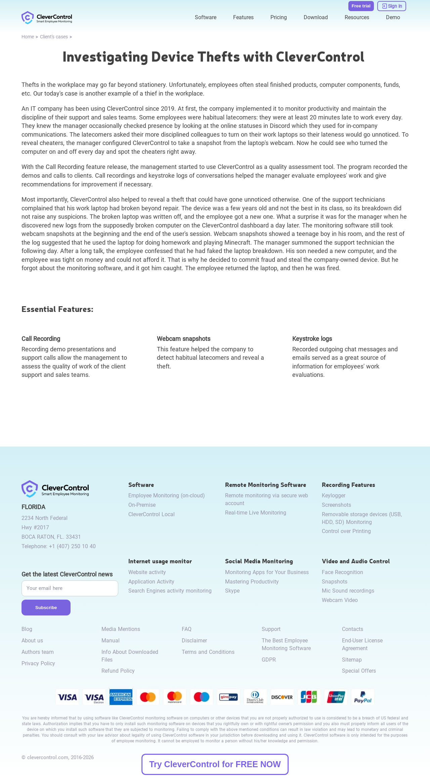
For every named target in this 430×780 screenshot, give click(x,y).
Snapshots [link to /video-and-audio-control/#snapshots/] (334, 581)
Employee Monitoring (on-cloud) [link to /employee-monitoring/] (166, 495)
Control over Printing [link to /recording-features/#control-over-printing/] (346, 531)
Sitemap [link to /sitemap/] (352, 660)
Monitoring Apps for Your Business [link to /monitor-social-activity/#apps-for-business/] (267, 572)
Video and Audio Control (356, 561)
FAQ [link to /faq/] (186, 629)
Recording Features (348, 484)
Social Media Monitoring (259, 561)
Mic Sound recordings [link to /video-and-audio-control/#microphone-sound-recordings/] (348, 591)
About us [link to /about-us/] (32, 640)
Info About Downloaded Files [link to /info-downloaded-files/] (129, 656)
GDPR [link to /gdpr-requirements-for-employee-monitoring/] (269, 660)
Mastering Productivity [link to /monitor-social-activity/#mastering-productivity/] (252, 581)
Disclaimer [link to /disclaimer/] (194, 640)
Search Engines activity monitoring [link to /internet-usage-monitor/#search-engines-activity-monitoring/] (170, 591)
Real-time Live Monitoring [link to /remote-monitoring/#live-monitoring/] (255, 512)
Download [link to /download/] (316, 17)
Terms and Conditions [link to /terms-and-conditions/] (208, 652)
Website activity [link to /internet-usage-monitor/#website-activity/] (147, 572)
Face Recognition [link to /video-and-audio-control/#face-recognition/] (342, 572)
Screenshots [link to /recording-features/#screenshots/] (336, 505)
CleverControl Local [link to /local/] (151, 514)
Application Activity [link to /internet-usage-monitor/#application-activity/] (151, 581)
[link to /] (47, 17)
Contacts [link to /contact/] (352, 629)
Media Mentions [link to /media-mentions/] (120, 629)
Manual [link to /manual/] (110, 640)
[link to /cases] (54, 37)
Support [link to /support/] (271, 629)
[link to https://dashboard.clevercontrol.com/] (391, 6)
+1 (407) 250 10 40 (72, 546)
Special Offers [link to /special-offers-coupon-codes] (359, 671)
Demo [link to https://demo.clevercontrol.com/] (393, 17)
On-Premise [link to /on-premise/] (142, 505)
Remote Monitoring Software (265, 484)
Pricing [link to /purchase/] (278, 17)
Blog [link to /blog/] (27, 629)
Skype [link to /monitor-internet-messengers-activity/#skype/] (232, 591)
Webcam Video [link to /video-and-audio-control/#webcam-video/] (340, 600)
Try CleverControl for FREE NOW (215, 764)
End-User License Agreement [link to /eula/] (362, 644)
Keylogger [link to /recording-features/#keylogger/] (333, 495)
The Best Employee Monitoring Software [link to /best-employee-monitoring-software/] (286, 644)
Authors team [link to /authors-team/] (38, 652)
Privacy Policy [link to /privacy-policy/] (38, 663)
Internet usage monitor (160, 561)
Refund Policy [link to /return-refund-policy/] (118, 671)
